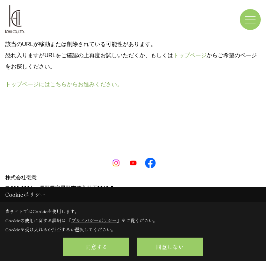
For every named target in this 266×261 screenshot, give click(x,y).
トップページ (190, 55)
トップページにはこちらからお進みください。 (64, 84)
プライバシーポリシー (94, 220)
